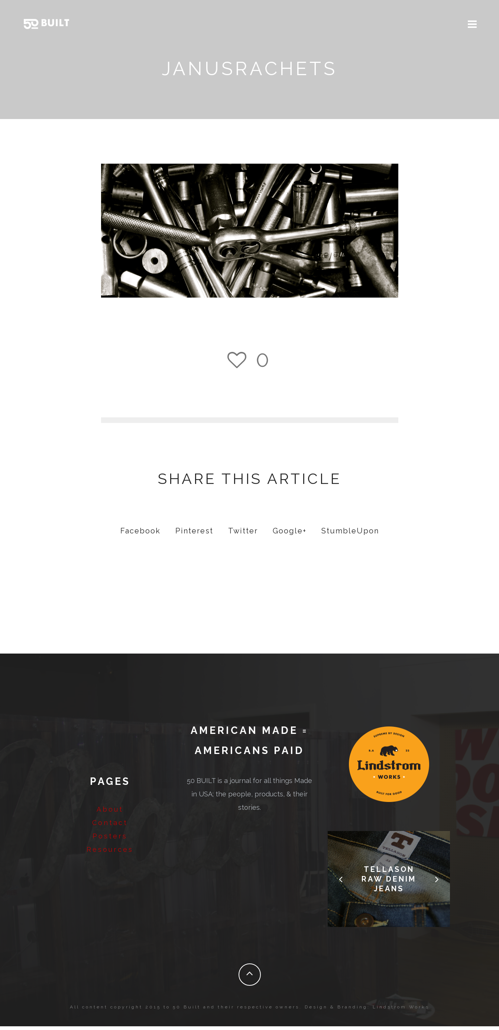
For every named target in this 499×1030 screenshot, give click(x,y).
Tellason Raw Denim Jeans (389, 883)
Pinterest (194, 534)
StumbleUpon (350, 534)
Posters (110, 840)
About (110, 813)
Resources (110, 853)
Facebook (140, 534)
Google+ (290, 534)
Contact (110, 826)
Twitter (243, 534)
